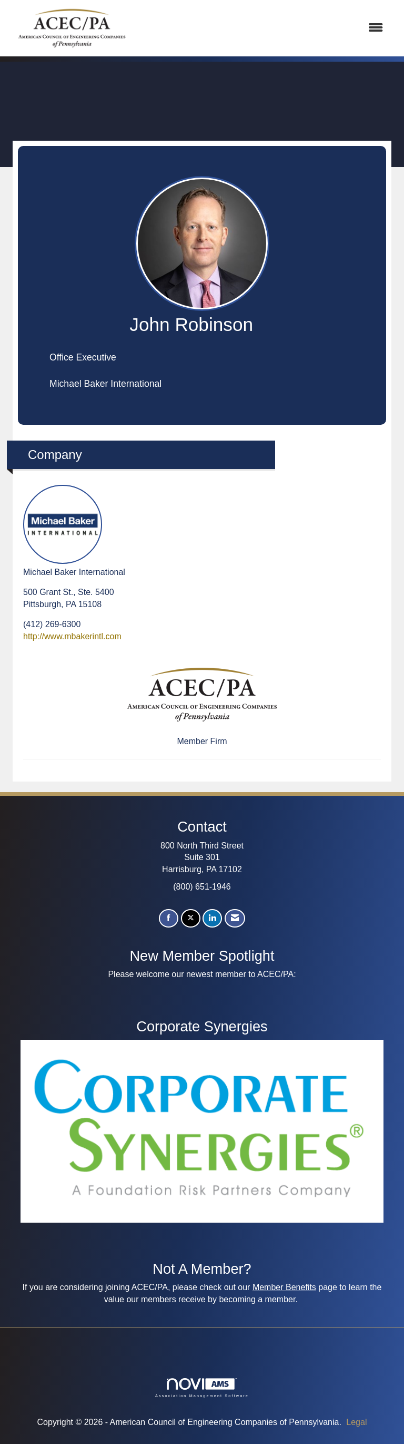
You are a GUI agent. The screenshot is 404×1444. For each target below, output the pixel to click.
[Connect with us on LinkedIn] (212, 918)
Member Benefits (284, 1287)
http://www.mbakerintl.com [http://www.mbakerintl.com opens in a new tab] (72, 636)
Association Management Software (202, 1388)
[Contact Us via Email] (235, 918)
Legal (356, 1422)
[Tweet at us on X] (190, 918)
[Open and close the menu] (264, 28)
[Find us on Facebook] (168, 918)
